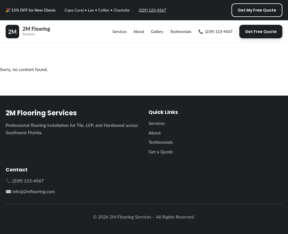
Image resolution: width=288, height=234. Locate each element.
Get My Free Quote (257, 10)
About (139, 31)
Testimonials (180, 31)
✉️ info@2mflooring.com (30, 191)
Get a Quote (160, 151)
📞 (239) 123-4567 (25, 180)
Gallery (157, 31)
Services (119, 31)
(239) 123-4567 (152, 10)
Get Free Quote (261, 31)
